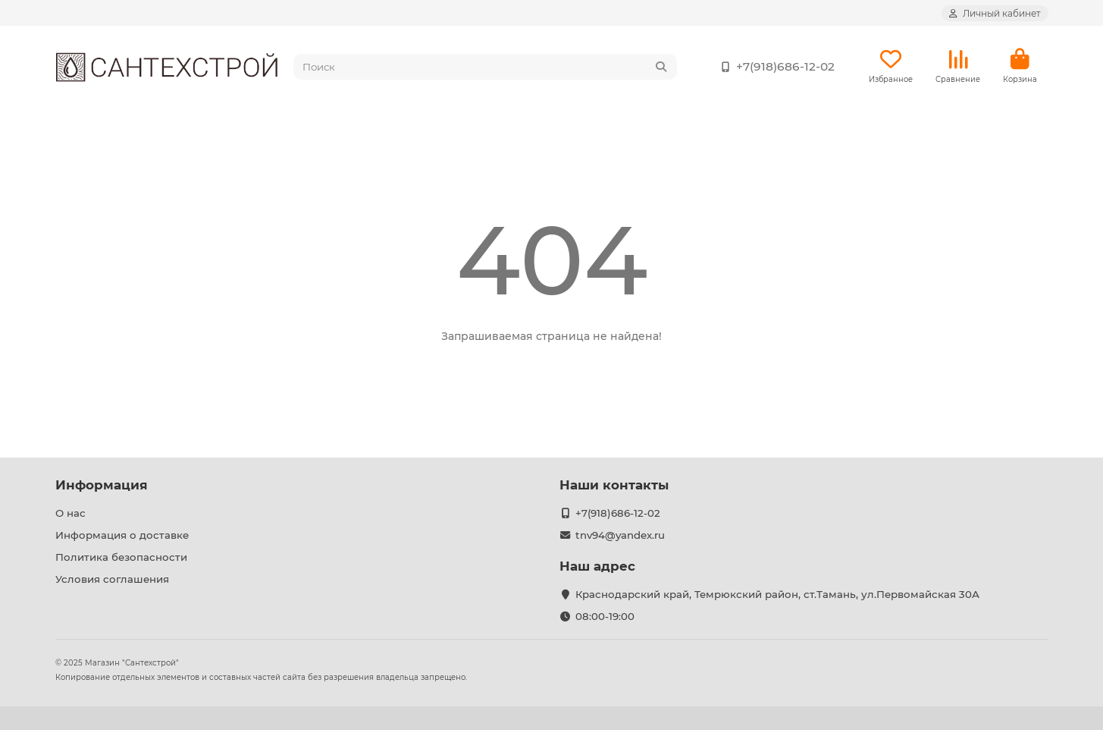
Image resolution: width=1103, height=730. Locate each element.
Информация (101, 484)
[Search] (485, 67)
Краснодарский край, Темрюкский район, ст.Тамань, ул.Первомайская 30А (777, 594)
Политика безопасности (121, 557)
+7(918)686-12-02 (775, 66)
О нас (70, 513)
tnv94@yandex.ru (620, 535)
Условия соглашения (112, 579)
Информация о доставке (122, 535)
